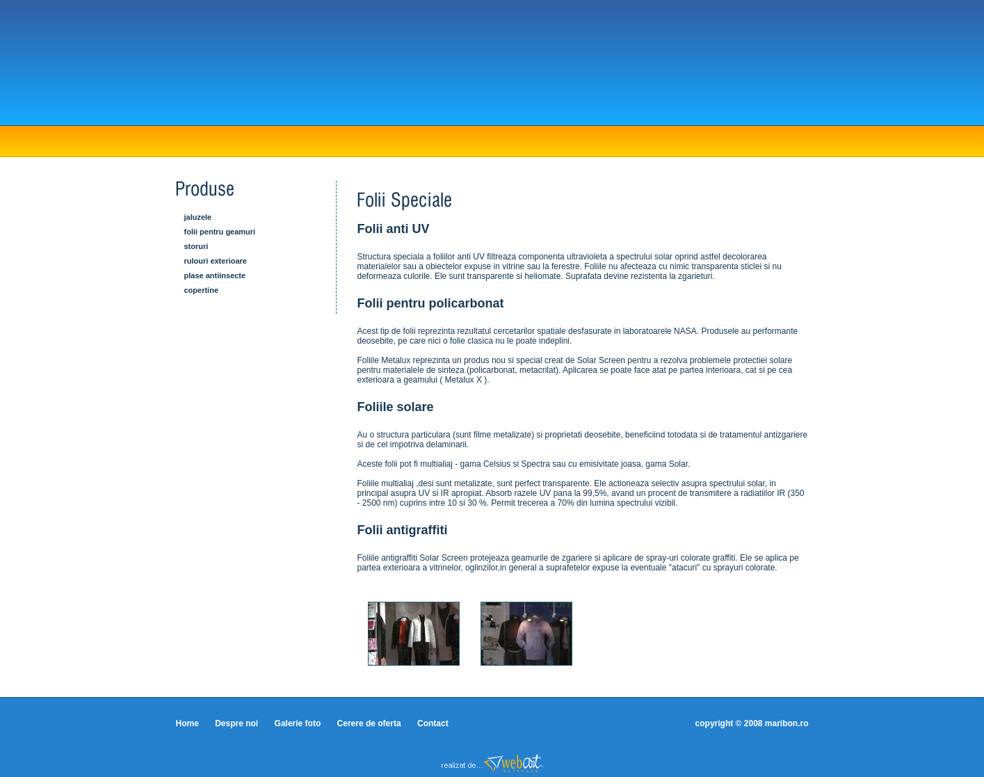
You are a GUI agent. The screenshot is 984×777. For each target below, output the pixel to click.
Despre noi (236, 723)
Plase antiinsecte (215, 275)
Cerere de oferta (369, 723)
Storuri (196, 246)
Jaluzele (198, 217)
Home (187, 723)
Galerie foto (298, 723)
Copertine (201, 290)
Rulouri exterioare (215, 261)
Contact (433, 723)
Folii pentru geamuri (220, 231)
